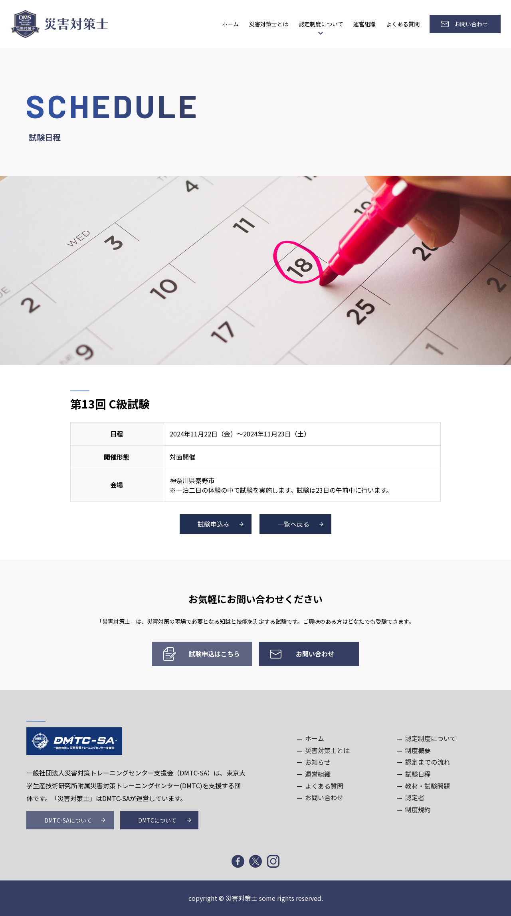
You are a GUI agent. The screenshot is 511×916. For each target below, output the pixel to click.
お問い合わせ (471, 24)
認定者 (414, 797)
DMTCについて (157, 820)
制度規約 (418, 809)
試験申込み (214, 524)
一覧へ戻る (293, 524)
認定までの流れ (427, 762)
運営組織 (364, 24)
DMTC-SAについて (68, 820)
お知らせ (318, 762)
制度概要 (418, 750)
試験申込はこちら (214, 653)
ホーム (230, 24)
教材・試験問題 (427, 786)
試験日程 (418, 774)
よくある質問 (403, 24)
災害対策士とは (268, 24)
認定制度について (321, 24)
